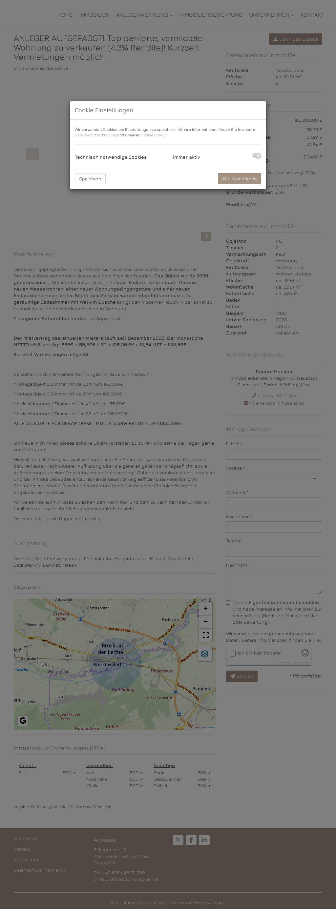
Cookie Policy (153, 134)
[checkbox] (256, 155)
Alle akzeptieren (239, 178)
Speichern (90, 178)
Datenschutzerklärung (95, 134)
